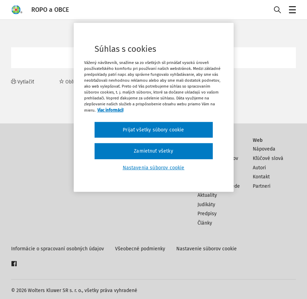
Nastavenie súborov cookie (206, 249)
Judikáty (206, 205)
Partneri (261, 186)
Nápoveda (264, 149)
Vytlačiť (22, 82)
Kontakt (261, 177)
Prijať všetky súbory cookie (153, 129)
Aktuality (207, 195)
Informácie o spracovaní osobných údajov (57, 249)
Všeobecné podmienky (140, 249)
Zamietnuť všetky (153, 151)
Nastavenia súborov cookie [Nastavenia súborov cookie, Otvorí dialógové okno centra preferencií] (154, 168)
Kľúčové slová (268, 158)
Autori (259, 168)
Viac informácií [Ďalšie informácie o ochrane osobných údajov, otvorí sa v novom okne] (110, 109)
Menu (291, 10)
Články (204, 223)
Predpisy (207, 214)
